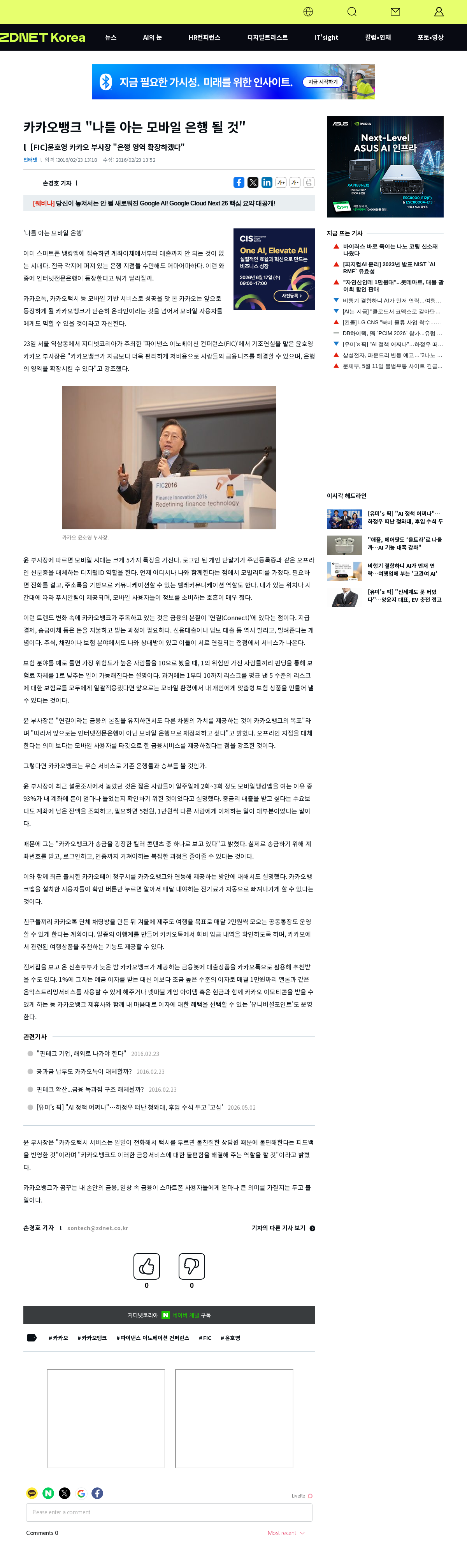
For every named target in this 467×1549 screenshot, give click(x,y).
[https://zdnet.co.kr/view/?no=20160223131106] (239, 182)
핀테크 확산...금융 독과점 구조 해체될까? (90, 1089)
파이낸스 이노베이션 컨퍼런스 (155, 1338)
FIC (207, 1338)
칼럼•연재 (378, 37)
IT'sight (326, 37)
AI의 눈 (152, 37)
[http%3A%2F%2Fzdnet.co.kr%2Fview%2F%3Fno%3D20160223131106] (267, 182)
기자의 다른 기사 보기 (283, 1228)
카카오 (60, 1338)
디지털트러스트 (267, 37)
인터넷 (30, 159)
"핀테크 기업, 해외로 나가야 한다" (81, 1053)
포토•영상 (431, 37)
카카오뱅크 (94, 1338)
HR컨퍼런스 (205, 37)
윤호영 (232, 1338)
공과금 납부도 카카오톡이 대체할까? (84, 1071)
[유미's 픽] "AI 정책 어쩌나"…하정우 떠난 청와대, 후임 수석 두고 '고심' (130, 1107)
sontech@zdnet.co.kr (97, 1228)
